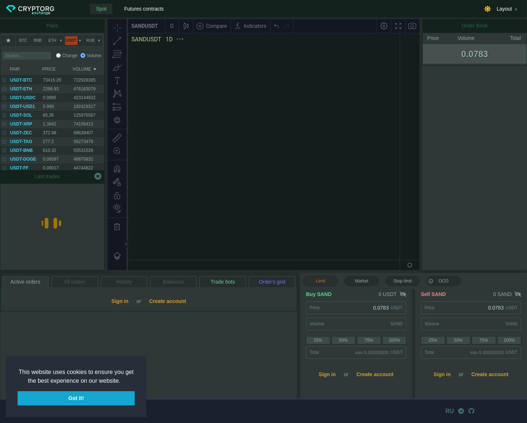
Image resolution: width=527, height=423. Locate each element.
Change (70, 55)
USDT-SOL (21, 115)
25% (318, 340)
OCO (438, 280)
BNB (37, 40)
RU (449, 411)
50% (343, 340)
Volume (94, 55)
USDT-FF (19, 168)
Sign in (327, 374)
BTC (23, 40)
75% (369, 340)
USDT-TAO (21, 141)
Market (362, 281)
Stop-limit (402, 281)
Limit (320, 281)
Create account (374, 374)
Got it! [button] (76, 398)
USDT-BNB (21, 150)
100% (394, 340)
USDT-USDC (22, 97)
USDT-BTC (21, 80)
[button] (123, 381)
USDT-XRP (21, 124)
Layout (504, 9)
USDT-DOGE (23, 159)
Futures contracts (144, 9)
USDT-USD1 (22, 106)
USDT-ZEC (21, 132)
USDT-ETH (21, 88)
